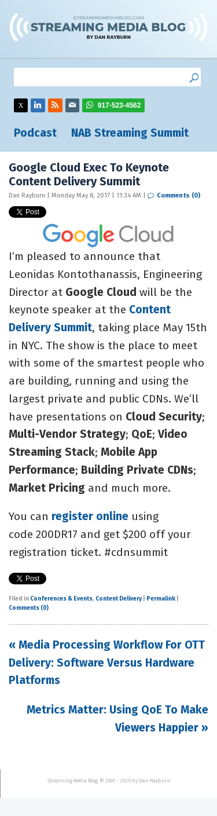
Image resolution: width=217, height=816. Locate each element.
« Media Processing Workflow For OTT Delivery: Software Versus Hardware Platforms (107, 662)
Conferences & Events (61, 598)
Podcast (35, 133)
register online (90, 516)
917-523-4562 (119, 105)
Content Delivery (118, 598)
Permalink (160, 598)
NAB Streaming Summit (130, 133)
